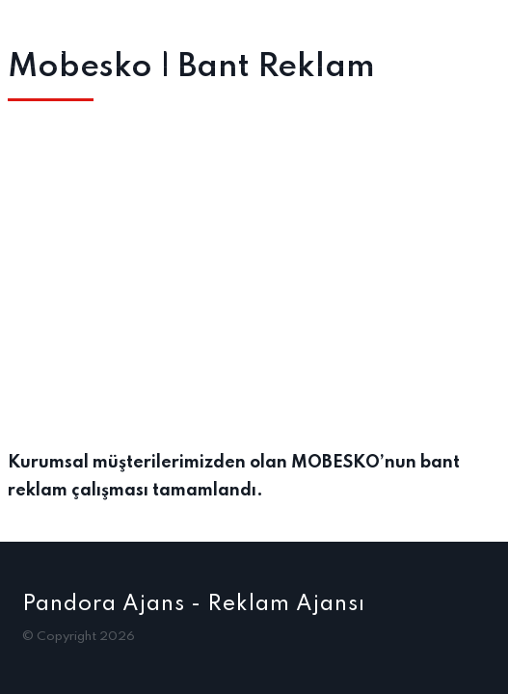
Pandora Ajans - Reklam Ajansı (193, 604)
